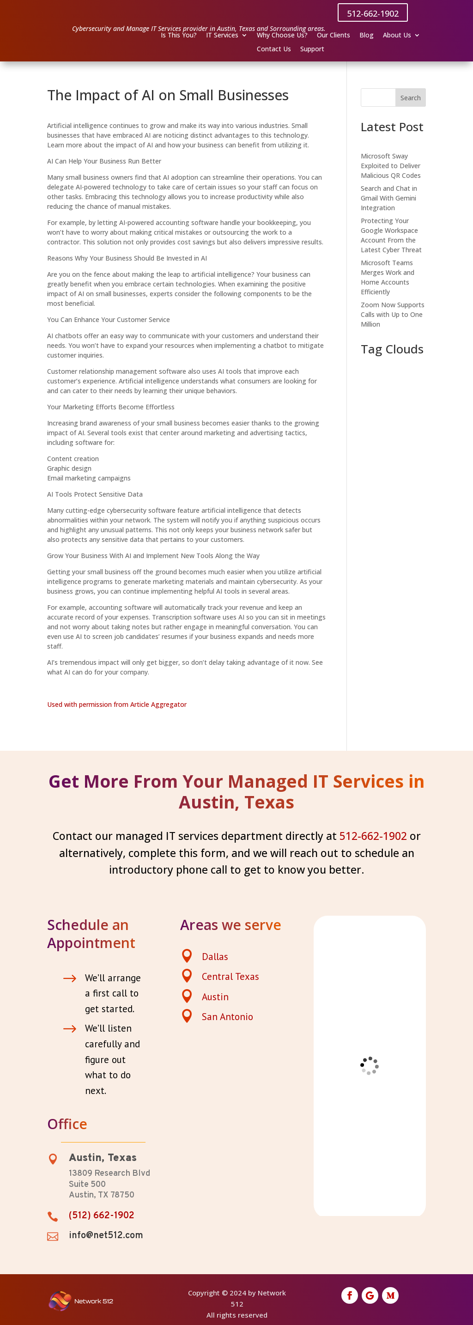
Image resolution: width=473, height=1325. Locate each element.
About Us (397, 35)
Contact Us (274, 49)
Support (312, 49)
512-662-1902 (373, 13)
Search (410, 97)
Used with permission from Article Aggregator (117, 704)
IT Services (222, 35)
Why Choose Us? (282, 35)
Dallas (215, 956)
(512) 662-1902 (101, 1216)
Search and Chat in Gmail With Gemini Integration (389, 198)
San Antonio (227, 1016)
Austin (215, 997)
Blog (366, 35)
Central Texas (230, 976)
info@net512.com (106, 1236)
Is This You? (179, 35)
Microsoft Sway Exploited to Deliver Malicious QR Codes (391, 166)
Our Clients (333, 35)
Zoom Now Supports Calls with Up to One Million (392, 314)
